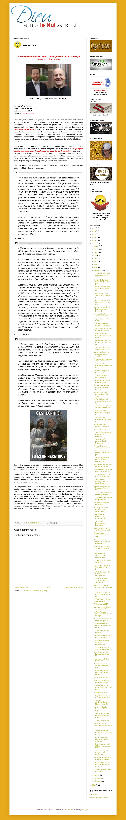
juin (95, 261)
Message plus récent (21, 587)
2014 (94, 234)
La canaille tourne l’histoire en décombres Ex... (102, 419)
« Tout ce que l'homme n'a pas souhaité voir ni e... (103, 470)
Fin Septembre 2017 (101, 604)
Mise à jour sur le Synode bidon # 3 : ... (102, 660)
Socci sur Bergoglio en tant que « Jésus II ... (102, 681)
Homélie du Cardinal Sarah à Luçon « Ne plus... (101, 282)
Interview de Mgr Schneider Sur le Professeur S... (100, 555)
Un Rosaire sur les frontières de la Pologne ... (103, 725)
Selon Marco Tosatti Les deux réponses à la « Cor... (102, 666)
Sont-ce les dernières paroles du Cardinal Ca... (101, 394)
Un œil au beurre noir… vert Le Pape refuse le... (103, 529)
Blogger (85, 810)
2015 (94, 237)
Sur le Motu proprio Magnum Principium (101, 425)
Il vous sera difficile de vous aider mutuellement (101, 642)
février (96, 249)
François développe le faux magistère (101, 376)
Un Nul (94, 795)
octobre (97, 775)
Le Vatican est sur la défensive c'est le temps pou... (103, 687)
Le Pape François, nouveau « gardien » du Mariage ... (103, 614)
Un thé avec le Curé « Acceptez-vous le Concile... (101, 354)
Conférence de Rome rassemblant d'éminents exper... (103, 625)
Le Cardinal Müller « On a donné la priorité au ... (103, 475)
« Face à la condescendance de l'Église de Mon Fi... (101, 702)
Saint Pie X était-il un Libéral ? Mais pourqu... (103, 325)
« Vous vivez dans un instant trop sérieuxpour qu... (103, 366)
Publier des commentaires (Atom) (35, 591)
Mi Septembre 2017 (100, 429)
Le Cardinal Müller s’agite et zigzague (102, 770)
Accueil (47, 587)
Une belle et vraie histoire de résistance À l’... (102, 608)
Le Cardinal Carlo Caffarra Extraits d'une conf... (103, 494)
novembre (97, 778)
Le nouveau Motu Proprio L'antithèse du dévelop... (102, 434)
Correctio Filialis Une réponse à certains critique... (101, 739)
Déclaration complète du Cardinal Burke (102, 381)
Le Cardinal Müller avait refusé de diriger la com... (102, 275)
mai (95, 258)
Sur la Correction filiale (101, 677)
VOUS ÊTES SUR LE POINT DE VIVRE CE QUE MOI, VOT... (102, 541)
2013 (94, 231)
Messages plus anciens (74, 587)
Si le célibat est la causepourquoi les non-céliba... (103, 535)
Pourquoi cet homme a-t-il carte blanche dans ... (103, 465)
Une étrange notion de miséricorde (101, 503)
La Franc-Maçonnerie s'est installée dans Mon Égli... (103, 401)
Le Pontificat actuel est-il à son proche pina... (103, 499)
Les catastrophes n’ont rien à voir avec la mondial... (101, 672)
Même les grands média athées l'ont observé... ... (102, 548)
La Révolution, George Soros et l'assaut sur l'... (103, 648)
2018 (94, 785)
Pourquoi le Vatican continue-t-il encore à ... (103, 447)
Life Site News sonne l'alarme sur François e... (102, 412)
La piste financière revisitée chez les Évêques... (100, 441)
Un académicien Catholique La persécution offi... (100, 516)
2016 (94, 240)
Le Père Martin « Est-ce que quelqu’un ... (102, 600)
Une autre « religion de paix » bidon (101, 371)
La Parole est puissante (102, 720)
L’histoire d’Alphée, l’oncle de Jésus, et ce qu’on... (103, 407)
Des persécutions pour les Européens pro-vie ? (103, 620)
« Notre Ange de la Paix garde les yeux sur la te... (102, 594)
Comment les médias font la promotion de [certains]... (102, 309)
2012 (94, 228)
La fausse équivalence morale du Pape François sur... (101, 459)
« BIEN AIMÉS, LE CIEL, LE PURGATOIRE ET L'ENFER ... (102, 764)
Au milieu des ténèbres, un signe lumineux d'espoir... (102, 387)
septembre (98, 270)
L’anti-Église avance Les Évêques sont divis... (102, 696)
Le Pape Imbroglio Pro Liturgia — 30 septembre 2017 (101, 753)
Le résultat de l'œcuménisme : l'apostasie (100, 523)
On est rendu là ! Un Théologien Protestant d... (102, 295)
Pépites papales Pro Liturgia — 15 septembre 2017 (101, 509)
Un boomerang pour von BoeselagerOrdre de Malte (102, 488)
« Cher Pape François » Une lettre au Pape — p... (102, 567)
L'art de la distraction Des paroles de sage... (102, 636)
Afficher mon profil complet (99, 798)
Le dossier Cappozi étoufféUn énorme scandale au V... (101, 481)
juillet (96, 264)
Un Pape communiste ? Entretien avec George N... (102, 302)
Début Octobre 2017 (101, 692)
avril (95, 255)
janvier (96, 246)
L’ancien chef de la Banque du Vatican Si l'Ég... (102, 709)
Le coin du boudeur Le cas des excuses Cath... (103, 315)
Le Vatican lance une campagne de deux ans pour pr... (103, 732)
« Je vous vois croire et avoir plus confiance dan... (102, 288)
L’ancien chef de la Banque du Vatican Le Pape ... (102, 335)
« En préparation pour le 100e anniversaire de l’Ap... (102, 746)
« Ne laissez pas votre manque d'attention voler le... (101, 715)
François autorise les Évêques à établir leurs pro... (102, 453)
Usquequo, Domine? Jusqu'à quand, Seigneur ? (101, 580)
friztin (71, 810)
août (95, 267)
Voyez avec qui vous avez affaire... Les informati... (103, 360)
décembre (97, 781)
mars (96, 252)
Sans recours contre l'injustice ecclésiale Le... (101, 654)
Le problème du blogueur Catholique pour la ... (102, 348)
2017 (94, 243)
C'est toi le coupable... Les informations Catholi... (103, 329)
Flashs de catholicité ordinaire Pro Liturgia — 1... (103, 587)
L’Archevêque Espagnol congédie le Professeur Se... (102, 342)
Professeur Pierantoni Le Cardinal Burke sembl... (103, 758)
